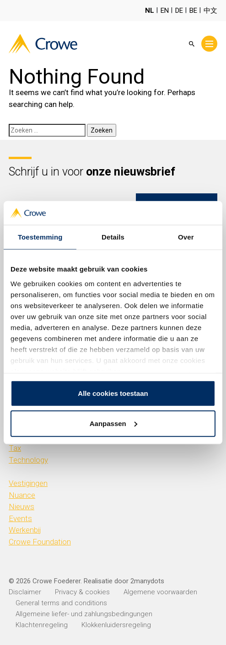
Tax (15, 448)
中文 (210, 10)
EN (165, 10)
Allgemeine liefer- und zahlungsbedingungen (84, 614)
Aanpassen (113, 423)
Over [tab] (186, 237)
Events (20, 518)
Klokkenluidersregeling (116, 625)
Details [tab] (113, 237)
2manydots (147, 581)
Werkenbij (25, 529)
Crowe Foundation (40, 541)
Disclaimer (25, 592)
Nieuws (21, 506)
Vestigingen (28, 483)
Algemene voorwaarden (160, 592)
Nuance (22, 495)
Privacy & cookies (82, 592)
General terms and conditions (61, 603)
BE (193, 10)
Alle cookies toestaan (113, 393)
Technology (28, 459)
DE (179, 10)
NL (149, 10)
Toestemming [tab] (40, 237)
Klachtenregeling (42, 625)
